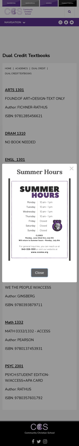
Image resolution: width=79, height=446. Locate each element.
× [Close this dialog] (71, 169)
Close (39, 273)
